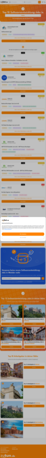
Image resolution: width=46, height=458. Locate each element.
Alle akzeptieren (23, 234)
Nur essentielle (23, 237)
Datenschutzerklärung (8, 229)
